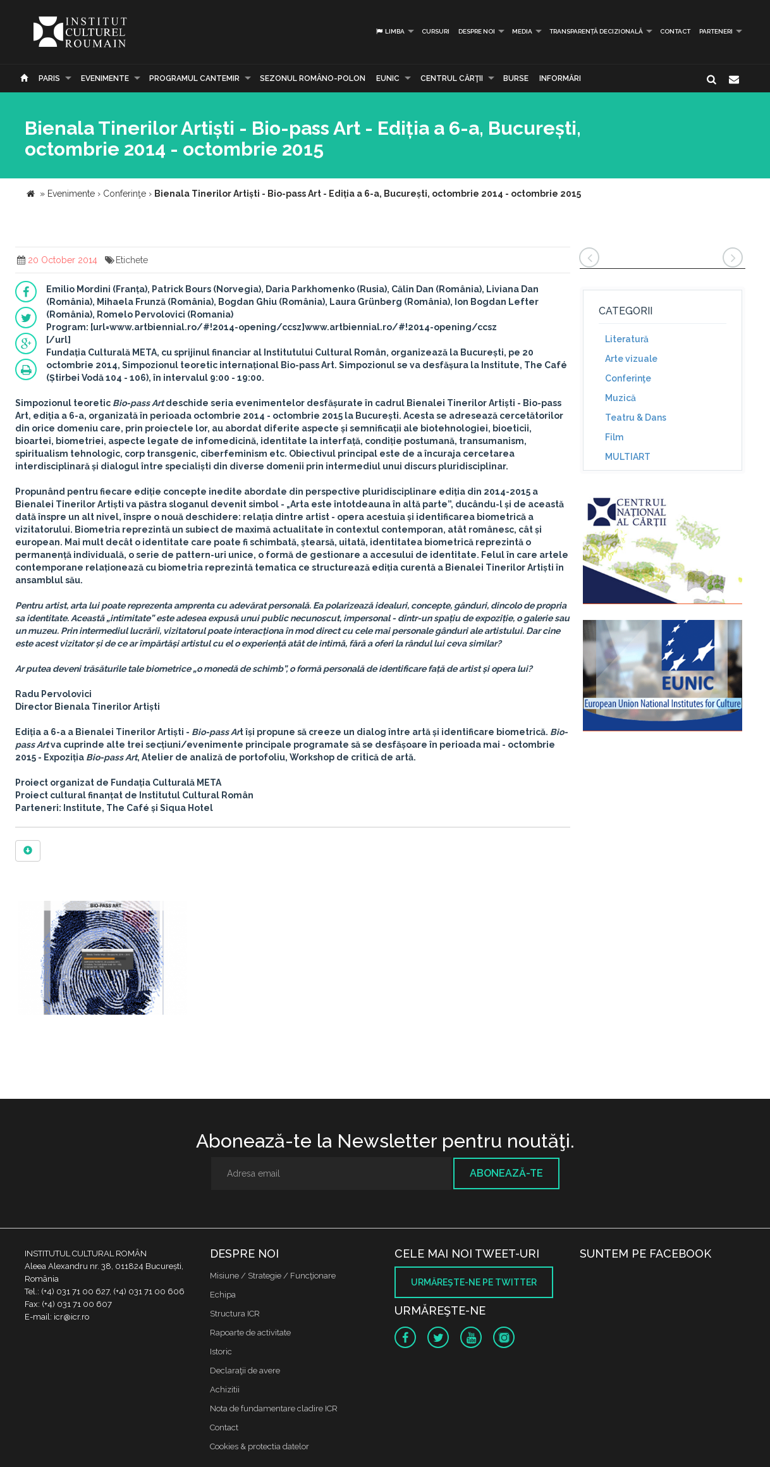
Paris (49, 78)
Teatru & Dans (635, 417)
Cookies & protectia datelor (259, 1446)
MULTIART (628, 457)
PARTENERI (716, 31)
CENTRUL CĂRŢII (451, 78)
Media (522, 31)
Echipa (223, 1294)
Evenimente (105, 78)
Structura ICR (235, 1313)
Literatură (627, 339)
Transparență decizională (596, 31)
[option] (102, 959)
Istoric (221, 1351)
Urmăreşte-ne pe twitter (474, 1282)
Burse (516, 78)
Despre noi (476, 31)
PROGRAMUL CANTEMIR (194, 78)
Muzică (620, 398)
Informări (560, 78)
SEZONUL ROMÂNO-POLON (312, 78)
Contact (675, 31)
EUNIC (388, 78)
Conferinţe (628, 378)
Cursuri (435, 31)
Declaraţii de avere (245, 1370)
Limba (390, 31)
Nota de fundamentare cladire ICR (274, 1408)
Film (614, 437)
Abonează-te (506, 1173)
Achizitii (225, 1389)
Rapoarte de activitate (250, 1332)
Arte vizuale (631, 359)
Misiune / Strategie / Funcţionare (273, 1275)
